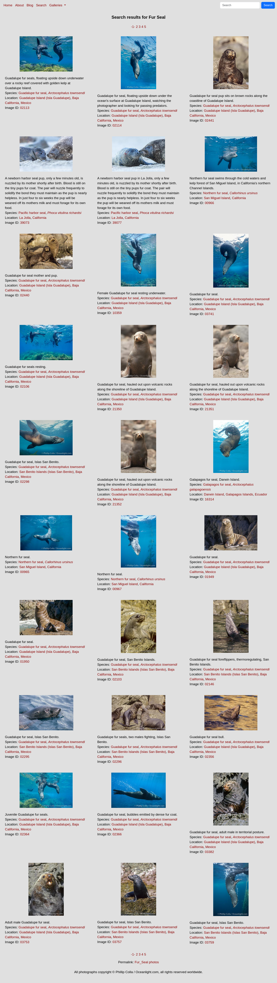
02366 (117, 834)
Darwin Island (214, 494)
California (39, 218)
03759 (209, 942)
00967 (117, 589)
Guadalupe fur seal (32, 93)
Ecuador (261, 494)
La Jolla (25, 218)
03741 (209, 314)
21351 (209, 409)
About (19, 5)
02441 (209, 120)
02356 (209, 757)
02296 (117, 761)
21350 (117, 409)
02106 (24, 386)
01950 (24, 661)
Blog (30, 5)
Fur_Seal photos (147, 962)
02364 (24, 834)
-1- (133, 27)
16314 (209, 499)
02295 (24, 757)
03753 (24, 942)
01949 (209, 577)
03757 (117, 942)
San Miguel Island (217, 198)
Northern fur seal (215, 193)
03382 (209, 852)
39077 (117, 222)
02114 (117, 125)
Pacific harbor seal (32, 213)
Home (8, 5)
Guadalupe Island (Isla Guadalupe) (44, 98)
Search (41, 5)
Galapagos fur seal (217, 484)
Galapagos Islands (239, 494)
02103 (117, 679)
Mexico (26, 103)
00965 (24, 572)
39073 (24, 222)
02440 (24, 295)
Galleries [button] (56, 5)
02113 (24, 108)
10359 (117, 313)
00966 (209, 203)
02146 (209, 684)
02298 (24, 481)
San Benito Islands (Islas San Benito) (46, 472)
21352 (117, 504)
